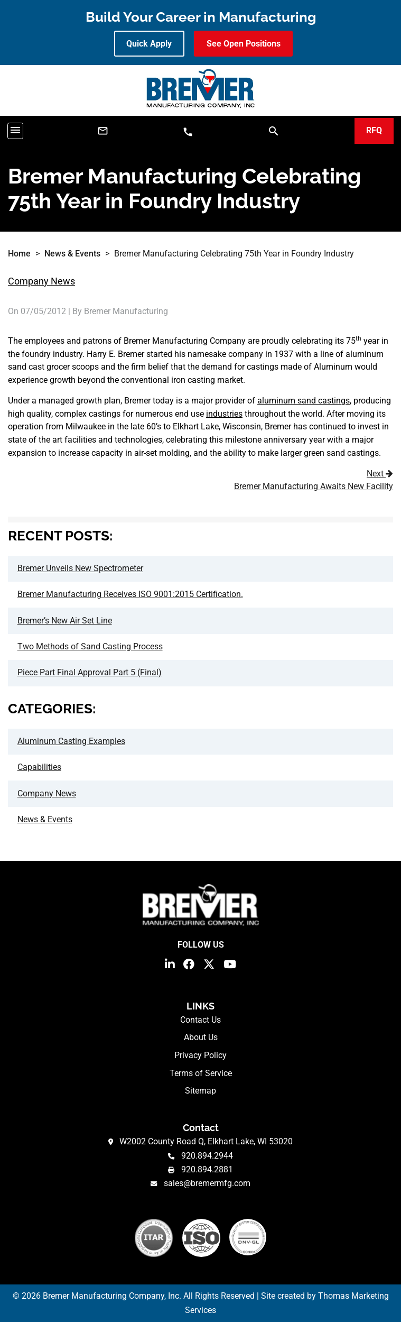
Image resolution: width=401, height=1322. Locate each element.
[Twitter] (209, 963)
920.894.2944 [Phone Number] (207, 1156)
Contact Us (200, 1020)
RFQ (374, 130)
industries (224, 414)
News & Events (72, 254)
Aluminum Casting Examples (71, 741)
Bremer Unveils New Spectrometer (80, 568)
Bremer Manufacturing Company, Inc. (112, 1296)
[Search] (273, 130)
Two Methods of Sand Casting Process (90, 646)
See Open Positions (244, 44)
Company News (41, 281)
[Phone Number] (187, 131)
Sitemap (200, 1091)
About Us (201, 1037)
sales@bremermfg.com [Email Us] (207, 1183)
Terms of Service (201, 1073)
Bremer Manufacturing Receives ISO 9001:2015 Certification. (130, 594)
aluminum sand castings (303, 401)
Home (19, 254)
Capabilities (39, 767)
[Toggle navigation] (15, 131)
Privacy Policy (200, 1055)
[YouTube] (229, 963)
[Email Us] (102, 130)
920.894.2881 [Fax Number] (207, 1169)
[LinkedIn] (169, 963)
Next (203, 481)
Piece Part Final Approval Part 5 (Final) (89, 672)
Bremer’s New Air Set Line (64, 621)
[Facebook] (188, 963)
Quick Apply (149, 44)
